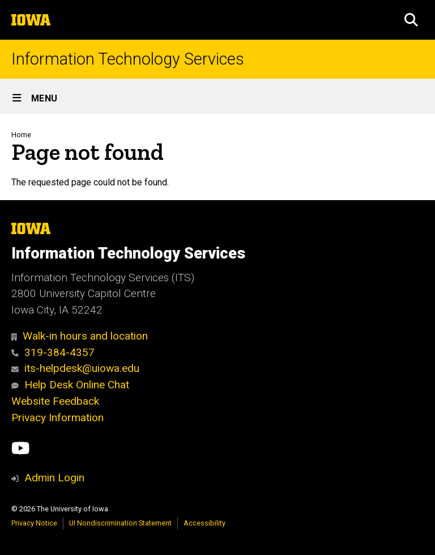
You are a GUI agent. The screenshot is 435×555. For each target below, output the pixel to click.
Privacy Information (57, 417)
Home (21, 134)
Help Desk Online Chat (70, 384)
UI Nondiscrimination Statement (120, 523)
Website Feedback (55, 401)
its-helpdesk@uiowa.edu (75, 368)
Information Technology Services (127, 59)
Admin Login (54, 477)
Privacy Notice (34, 523)
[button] (411, 20)
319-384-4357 (53, 352)
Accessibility (204, 523)
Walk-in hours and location (79, 335)
